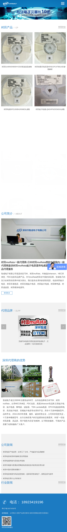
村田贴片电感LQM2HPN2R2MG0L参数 (50, 109)
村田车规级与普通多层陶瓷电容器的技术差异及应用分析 (24, 462)
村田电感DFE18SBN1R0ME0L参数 (17, 109)
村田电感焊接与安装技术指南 (14, 458)
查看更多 (62, 27)
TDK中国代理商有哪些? (33, 341)
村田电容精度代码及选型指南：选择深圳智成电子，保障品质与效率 (28, 471)
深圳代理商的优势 (35, 510)
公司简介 (13, 510)
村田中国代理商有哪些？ (12, 467)
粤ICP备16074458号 (9, 506)
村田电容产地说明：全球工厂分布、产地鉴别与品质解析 (24, 449)
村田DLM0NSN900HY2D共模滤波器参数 (17, 67)
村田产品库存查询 (23, 510)
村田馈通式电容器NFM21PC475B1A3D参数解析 (50, 68)
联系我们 (45, 510)
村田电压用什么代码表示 (12, 476)
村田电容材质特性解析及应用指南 (15, 454)
